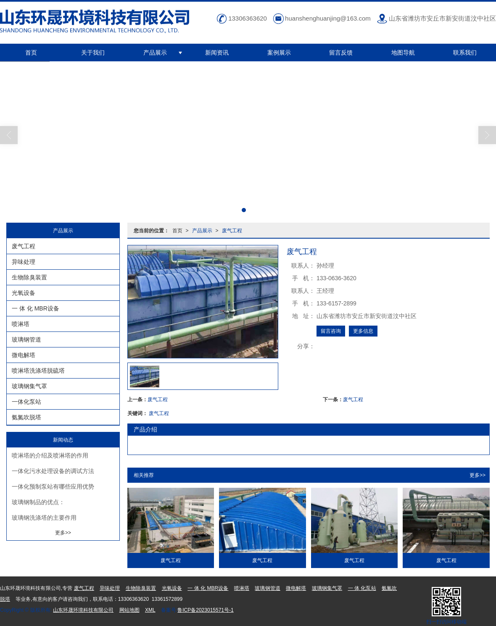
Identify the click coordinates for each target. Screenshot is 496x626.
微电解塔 (23, 355)
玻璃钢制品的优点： (38, 502)
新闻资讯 (217, 52)
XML (150, 610)
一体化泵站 (26, 401)
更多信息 (363, 331)
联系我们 (465, 52)
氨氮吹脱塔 (26, 417)
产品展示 (155, 52)
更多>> (477, 475)
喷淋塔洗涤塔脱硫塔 (38, 370)
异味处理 (23, 261)
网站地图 (129, 610)
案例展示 (279, 52)
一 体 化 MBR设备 (35, 308)
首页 (31, 52)
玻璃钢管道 (26, 339)
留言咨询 (331, 331)
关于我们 (93, 52)
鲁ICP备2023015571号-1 (205, 610)
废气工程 (232, 231)
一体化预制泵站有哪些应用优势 (53, 486)
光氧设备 (23, 292)
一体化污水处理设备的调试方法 (53, 471)
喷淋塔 (20, 324)
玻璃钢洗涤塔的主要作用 (44, 517)
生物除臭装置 (29, 277)
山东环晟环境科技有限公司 (83, 610)
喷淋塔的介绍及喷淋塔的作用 (50, 455)
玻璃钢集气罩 (29, 386)
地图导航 (403, 52)
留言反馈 (341, 52)
